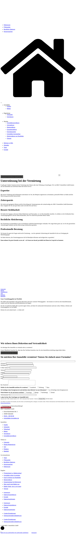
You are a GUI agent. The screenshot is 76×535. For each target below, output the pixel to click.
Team (5, 147)
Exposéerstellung (12, 129)
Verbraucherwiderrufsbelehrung (12, 516)
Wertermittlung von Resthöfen (15, 136)
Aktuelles (6, 145)
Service (6, 121)
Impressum (7, 493)
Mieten (9, 108)
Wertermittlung (11, 127)
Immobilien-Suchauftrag (13, 134)
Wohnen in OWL (8, 143)
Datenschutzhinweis (9, 500)
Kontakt (6, 149)
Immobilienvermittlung (13, 123)
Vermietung (10, 117)
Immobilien (7, 105)
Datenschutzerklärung (5, 404)
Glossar (9, 138)
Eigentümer (7, 113)
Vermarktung (10, 125)
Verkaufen (10, 114)
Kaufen (9, 106)
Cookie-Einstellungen (10, 514)
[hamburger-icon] (1, 102)
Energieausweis (11, 131)
